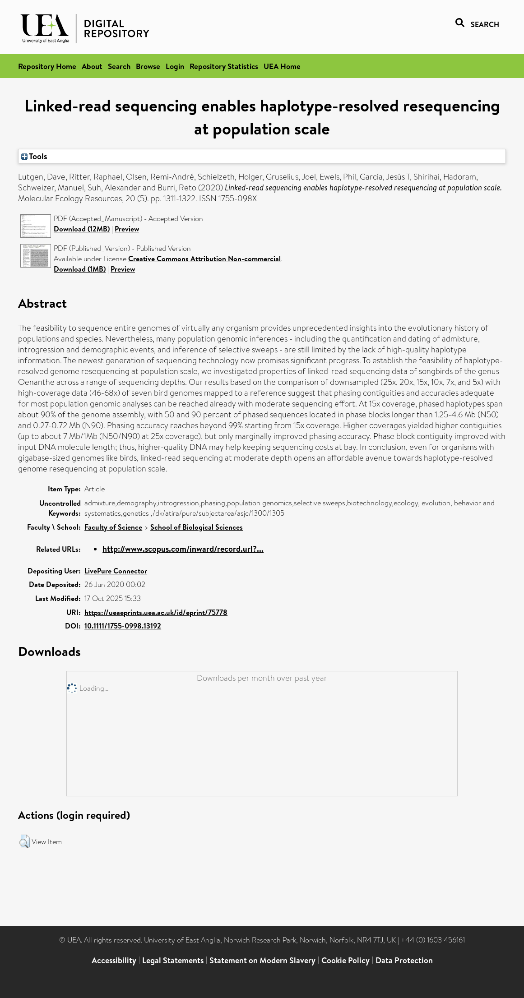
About (92, 66)
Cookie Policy (345, 960)
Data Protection (404, 960)
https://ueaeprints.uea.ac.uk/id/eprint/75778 (155, 612)
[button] (24, 841)
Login (175, 66)
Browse (148, 66)
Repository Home (47, 66)
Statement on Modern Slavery (262, 960)
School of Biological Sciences (196, 527)
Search (119, 66)
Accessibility (114, 960)
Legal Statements (173, 960)
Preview (127, 229)
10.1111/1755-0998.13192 (122, 626)
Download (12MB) (82, 229)
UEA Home (282, 66)
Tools (34, 156)
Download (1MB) (80, 269)
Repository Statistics (224, 66)
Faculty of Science (113, 527)
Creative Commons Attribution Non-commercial (204, 258)
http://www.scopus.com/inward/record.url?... (183, 548)
